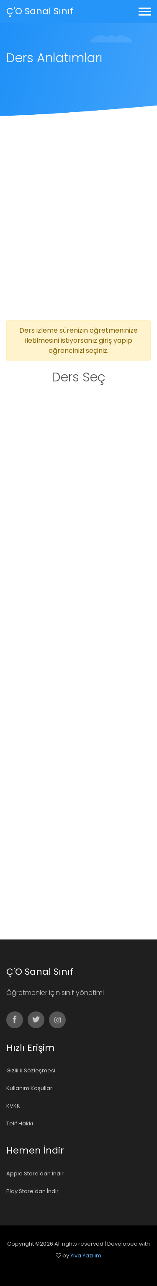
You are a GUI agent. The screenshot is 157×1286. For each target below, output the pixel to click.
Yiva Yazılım (85, 1256)
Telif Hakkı (19, 1123)
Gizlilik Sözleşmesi (30, 1070)
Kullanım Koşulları (30, 1088)
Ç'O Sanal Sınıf (39, 11)
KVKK (13, 1106)
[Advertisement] (78, 237)
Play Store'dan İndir (32, 1191)
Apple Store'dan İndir (35, 1174)
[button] (144, 10)
